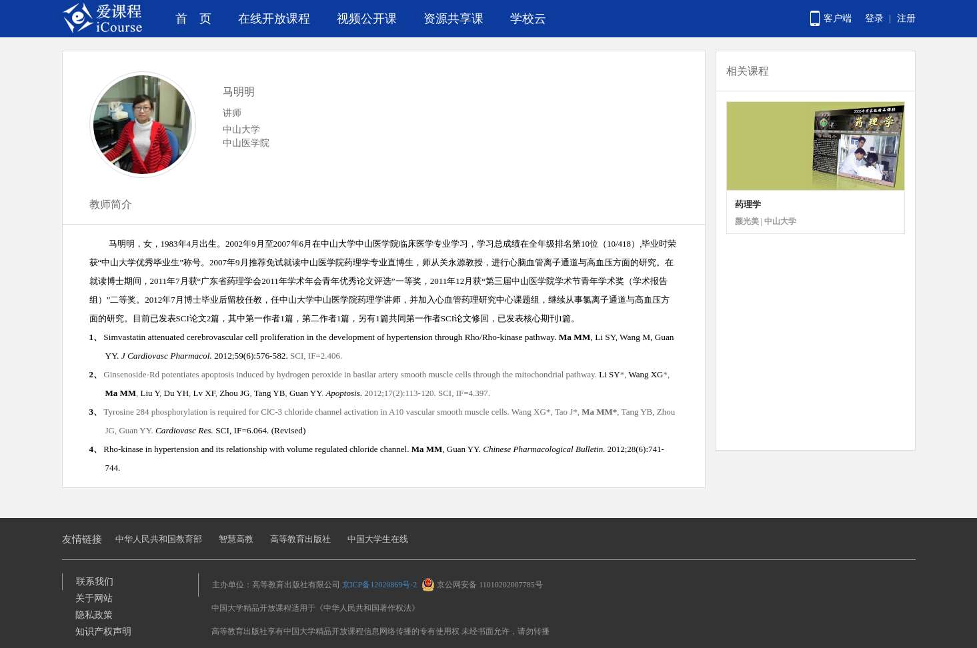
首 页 (193, 18)
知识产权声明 (103, 632)
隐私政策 (94, 615)
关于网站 (94, 598)
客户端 (838, 18)
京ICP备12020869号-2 (379, 584)
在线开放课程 (274, 18)
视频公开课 (367, 18)
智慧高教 (236, 539)
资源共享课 (453, 18)
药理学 (748, 204)
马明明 (239, 91)
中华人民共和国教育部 (158, 539)
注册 (906, 18)
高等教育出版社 (300, 539)
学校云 (528, 18)
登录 (874, 18)
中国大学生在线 (377, 539)
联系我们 (94, 582)
